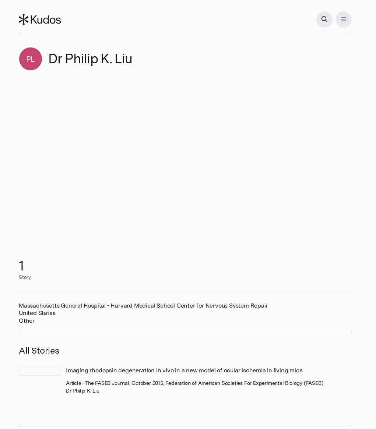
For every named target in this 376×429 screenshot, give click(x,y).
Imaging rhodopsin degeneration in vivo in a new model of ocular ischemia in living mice (184, 370)
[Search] (324, 19)
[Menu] (343, 19)
